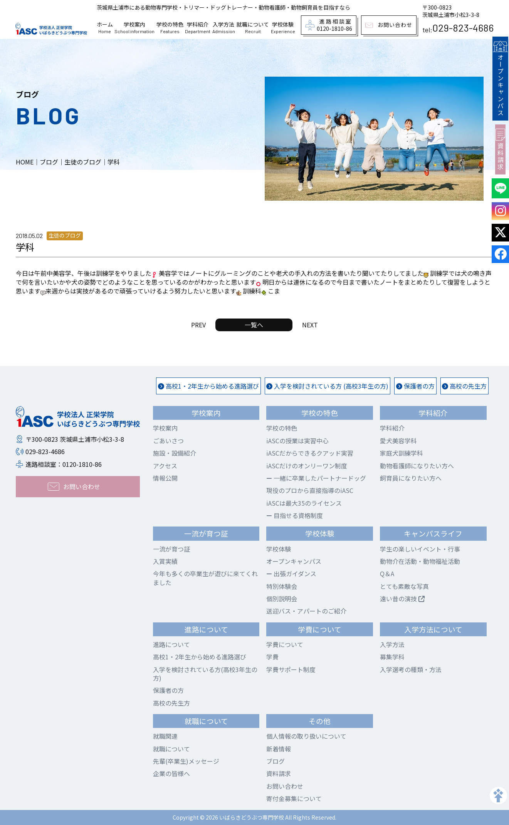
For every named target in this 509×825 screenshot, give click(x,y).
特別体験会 (281, 586)
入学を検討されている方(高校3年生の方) (205, 673)
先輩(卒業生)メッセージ (186, 761)
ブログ (275, 761)
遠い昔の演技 (402, 598)
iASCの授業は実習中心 (297, 440)
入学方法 (223, 28)
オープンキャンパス (500, 78)
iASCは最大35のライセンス (304, 503)
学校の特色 (169, 28)
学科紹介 (197, 28)
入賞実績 (165, 561)
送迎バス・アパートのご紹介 (306, 610)
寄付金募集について (294, 798)
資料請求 (500, 148)
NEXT (310, 324)
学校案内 (134, 28)
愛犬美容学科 (398, 440)
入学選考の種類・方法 (411, 669)
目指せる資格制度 (294, 515)
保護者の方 (415, 386)
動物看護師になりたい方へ (417, 465)
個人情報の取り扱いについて (306, 736)
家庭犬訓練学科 (401, 453)
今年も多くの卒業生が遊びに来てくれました (205, 578)
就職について (253, 28)
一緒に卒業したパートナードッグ (316, 478)
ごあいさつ (168, 440)
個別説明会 (281, 598)
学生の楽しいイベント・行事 (420, 548)
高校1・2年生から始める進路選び (208, 386)
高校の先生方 (464, 386)
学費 (272, 656)
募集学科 (392, 656)
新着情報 (278, 748)
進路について (171, 644)
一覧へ (254, 324)
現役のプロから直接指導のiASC (309, 490)
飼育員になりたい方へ (411, 478)
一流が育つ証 (171, 548)
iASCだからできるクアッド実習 (309, 453)
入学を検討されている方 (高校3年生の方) (327, 386)
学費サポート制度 (291, 669)
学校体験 (283, 28)
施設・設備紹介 (174, 453)
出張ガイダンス (291, 573)
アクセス (165, 465)
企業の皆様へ (171, 773)
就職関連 (165, 736)
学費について (284, 644)
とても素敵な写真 (404, 586)
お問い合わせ (284, 786)
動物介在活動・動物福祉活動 (420, 561)
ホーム (105, 28)
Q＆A (387, 573)
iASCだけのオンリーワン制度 (306, 465)
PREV (198, 324)
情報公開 (165, 478)
